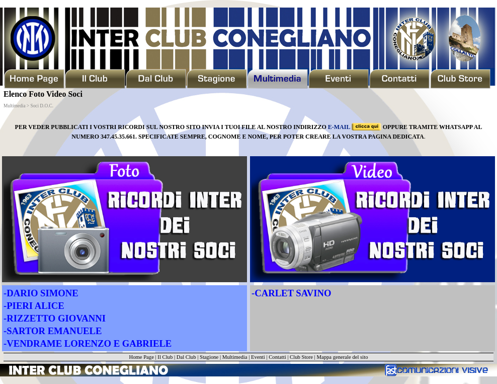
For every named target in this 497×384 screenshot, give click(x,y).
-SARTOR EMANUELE (53, 331)
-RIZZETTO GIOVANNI (55, 318)
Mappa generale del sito (342, 357)
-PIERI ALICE (34, 305)
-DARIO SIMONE (41, 293)
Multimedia (234, 357)
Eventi (258, 357)
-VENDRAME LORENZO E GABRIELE (88, 343)
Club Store (301, 357)
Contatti (277, 357)
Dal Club (186, 357)
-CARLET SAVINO (291, 293)
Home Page (141, 357)
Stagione (209, 357)
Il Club (165, 357)
